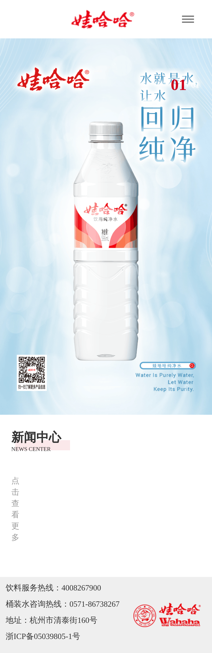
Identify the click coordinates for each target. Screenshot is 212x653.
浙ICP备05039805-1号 (43, 636)
